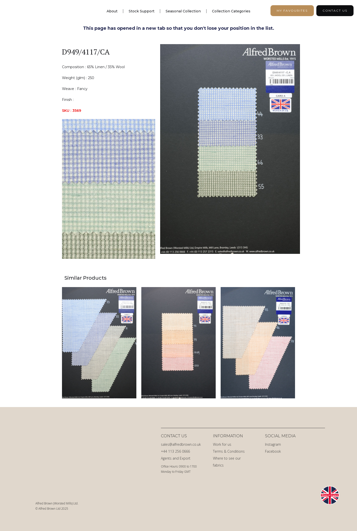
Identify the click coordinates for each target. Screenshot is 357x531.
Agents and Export (175, 458)
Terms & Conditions (229, 451)
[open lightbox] (230, 151)
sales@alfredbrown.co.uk (181, 444)
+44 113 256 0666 (175, 451)
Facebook (273, 451)
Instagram (273, 444)
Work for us (222, 444)
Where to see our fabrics (227, 462)
